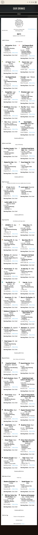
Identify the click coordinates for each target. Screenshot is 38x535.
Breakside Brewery (10, 315)
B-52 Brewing (29, 428)
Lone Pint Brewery (26, 229)
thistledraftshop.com (32, 29)
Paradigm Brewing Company (9, 49)
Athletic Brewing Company (9, 287)
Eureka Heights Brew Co (11, 258)
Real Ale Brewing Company (9, 192)
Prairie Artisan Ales (10, 486)
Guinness (7, 462)
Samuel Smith (25, 414)
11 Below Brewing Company (9, 67)
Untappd (22, 523)
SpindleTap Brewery (27, 259)
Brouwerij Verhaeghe (27, 499)
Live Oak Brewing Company (9, 112)
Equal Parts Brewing (27, 271)
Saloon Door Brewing (27, 367)
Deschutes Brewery (10, 244)
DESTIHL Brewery (9, 501)
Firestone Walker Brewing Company (26, 52)
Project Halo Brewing (10, 344)
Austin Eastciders (9, 153)
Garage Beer (25, 66)
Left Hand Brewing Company (9, 415)
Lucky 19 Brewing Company (9, 207)
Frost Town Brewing (10, 301)
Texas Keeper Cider (27, 153)
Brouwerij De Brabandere (25, 446)
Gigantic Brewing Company (26, 331)
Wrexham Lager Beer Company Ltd (27, 97)
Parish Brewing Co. (27, 80)
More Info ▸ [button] (15, 52)
